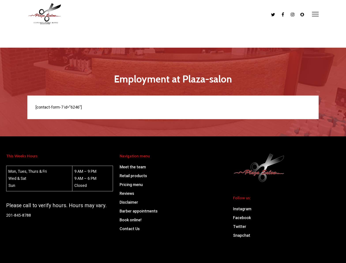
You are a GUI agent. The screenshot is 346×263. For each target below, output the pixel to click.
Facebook (242, 217)
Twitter (239, 226)
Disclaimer (129, 202)
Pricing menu (131, 184)
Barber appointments (139, 211)
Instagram (242, 209)
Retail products (133, 175)
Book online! (130, 220)
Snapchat (241, 235)
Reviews (127, 193)
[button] (315, 24)
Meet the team (133, 167)
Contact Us (130, 228)
